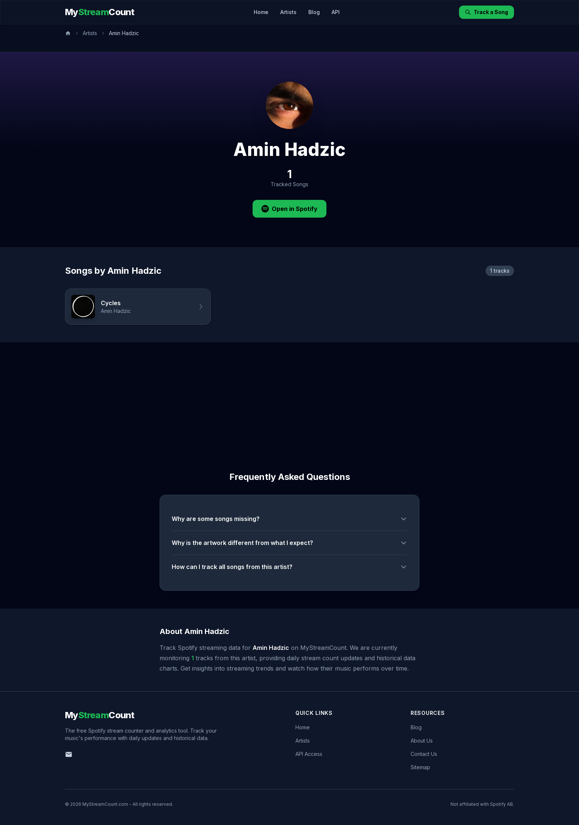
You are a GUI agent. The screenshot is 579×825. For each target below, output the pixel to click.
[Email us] (68, 754)
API (336, 12)
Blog (314, 12)
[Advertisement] (289, 398)
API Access (308, 754)
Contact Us (424, 754)
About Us (422, 740)
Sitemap (420, 767)
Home (261, 12)
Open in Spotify (289, 208)
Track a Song (486, 12)
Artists (288, 12)
